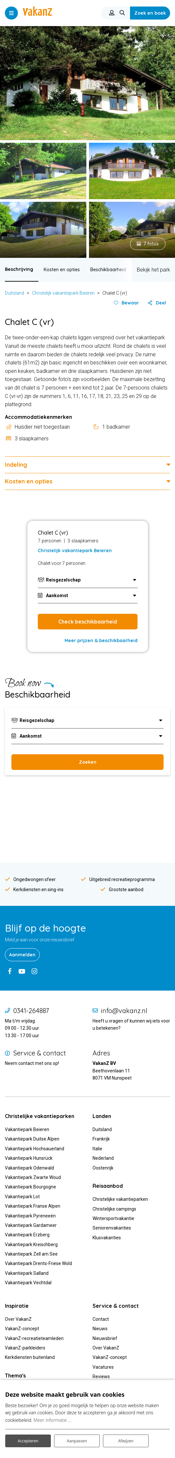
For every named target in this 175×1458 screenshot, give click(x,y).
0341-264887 (31, 1011)
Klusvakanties (107, 1237)
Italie (97, 1148)
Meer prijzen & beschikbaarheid (101, 640)
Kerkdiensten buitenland (30, 1357)
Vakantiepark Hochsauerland (34, 1148)
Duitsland (14, 293)
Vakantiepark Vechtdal (28, 1282)
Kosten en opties (62, 269)
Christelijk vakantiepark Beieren (63, 293)
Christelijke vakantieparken (120, 1199)
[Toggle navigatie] (11, 13)
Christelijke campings (114, 1209)
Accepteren (28, 1441)
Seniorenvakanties (112, 1227)
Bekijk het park (153, 270)
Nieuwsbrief (105, 1338)
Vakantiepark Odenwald (29, 1168)
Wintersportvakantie (113, 1218)
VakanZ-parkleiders (25, 1347)
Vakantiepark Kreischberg (31, 1244)
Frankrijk (101, 1138)
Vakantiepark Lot (22, 1196)
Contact (101, 1319)
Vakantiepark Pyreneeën (30, 1215)
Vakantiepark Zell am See (31, 1254)
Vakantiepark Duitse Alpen (32, 1138)
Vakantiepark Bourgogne (30, 1186)
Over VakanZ (18, 1319)
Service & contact (39, 1053)
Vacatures (103, 1367)
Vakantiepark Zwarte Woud (33, 1177)
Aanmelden (22, 955)
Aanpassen (77, 1441)
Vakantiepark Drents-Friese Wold (38, 1263)
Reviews (101, 1376)
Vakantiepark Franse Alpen (32, 1206)
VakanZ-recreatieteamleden (34, 1338)
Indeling (16, 464)
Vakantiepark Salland (27, 1273)
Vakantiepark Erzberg (27, 1234)
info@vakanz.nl (124, 1011)
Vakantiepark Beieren (27, 1129)
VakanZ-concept (22, 1328)
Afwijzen (125, 1441)
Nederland (103, 1158)
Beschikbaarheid (108, 269)
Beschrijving (19, 269)
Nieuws (100, 1328)
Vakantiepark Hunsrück (28, 1158)
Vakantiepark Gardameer (31, 1225)
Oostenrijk (103, 1168)
